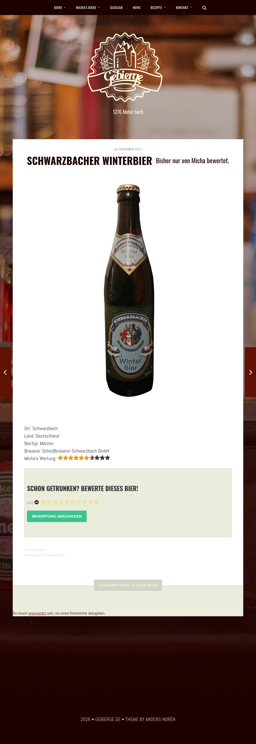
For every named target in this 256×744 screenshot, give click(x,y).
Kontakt (182, 7)
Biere (58, 7)
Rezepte (156, 7)
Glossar (116, 7)
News (137, 7)
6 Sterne (33, 550)
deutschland (34, 555)
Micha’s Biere (86, 7)
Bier (30, 503)
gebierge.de (108, 720)
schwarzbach (56, 555)
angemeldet (37, 613)
